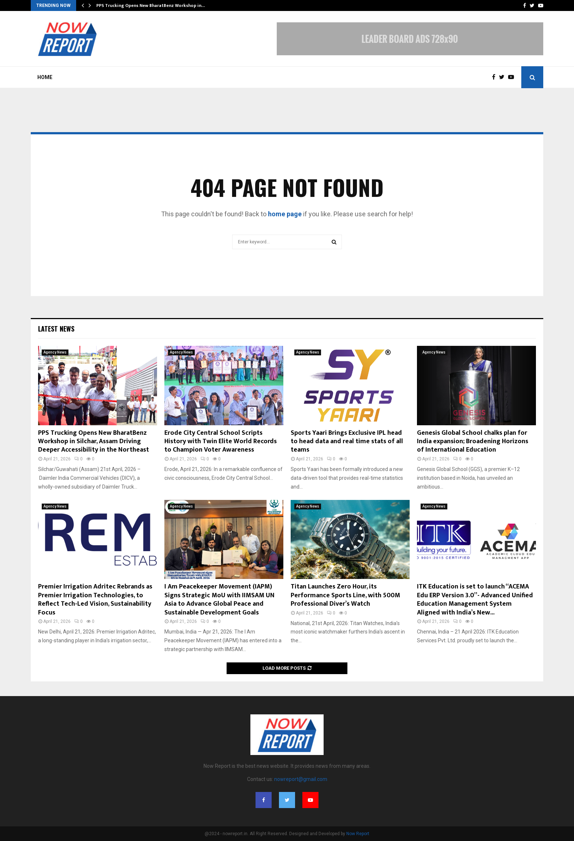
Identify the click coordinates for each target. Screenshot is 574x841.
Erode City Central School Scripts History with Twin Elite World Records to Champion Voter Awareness (220, 441)
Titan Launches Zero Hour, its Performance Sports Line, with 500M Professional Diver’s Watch (345, 595)
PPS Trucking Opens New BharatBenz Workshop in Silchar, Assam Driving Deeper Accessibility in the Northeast (93, 441)
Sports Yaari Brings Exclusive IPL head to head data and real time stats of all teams (347, 441)
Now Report (357, 833)
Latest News (56, 328)
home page (285, 214)
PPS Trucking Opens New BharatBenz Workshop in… (150, 5)
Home (44, 77)
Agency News (55, 352)
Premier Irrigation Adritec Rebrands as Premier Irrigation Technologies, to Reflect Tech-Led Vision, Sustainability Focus (95, 599)
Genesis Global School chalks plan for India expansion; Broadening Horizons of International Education (472, 441)
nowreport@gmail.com (300, 779)
